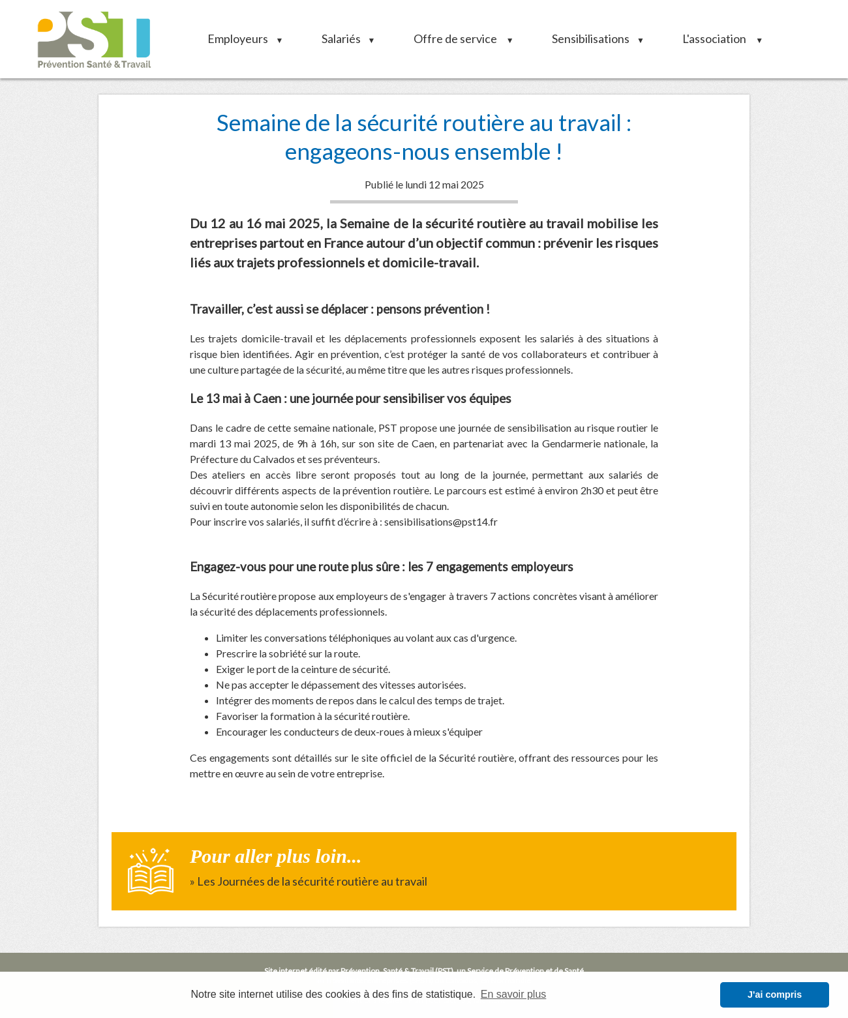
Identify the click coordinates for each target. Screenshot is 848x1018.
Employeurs (240, 38)
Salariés (344, 38)
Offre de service (459, 38)
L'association (718, 38)
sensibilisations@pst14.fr (441, 521)
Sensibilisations (593, 38)
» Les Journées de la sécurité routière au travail (308, 881)
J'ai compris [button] (775, 994)
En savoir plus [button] (514, 994)
